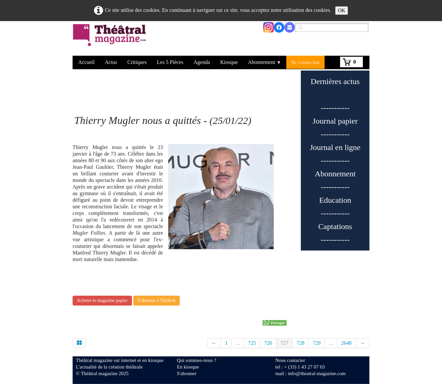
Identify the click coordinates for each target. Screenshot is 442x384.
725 (252, 343)
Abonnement (264, 62)
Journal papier (335, 121)
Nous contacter (290, 360)
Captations (335, 226)
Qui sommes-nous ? (196, 360)
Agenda (202, 62)
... (238, 343)
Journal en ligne (335, 147)
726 (268, 343)
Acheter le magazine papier (102, 300)
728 (300, 343)
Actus (111, 62)
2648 (346, 343)
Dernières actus (335, 81)
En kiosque (188, 366)
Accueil (86, 62)
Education (335, 200)
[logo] (110, 39)
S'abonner (186, 373)
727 (284, 343)
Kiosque (229, 62)
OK (341, 10)
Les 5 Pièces (170, 62)
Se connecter (305, 62)
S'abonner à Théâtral (156, 300)
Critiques (137, 62)
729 (317, 343)
